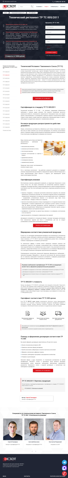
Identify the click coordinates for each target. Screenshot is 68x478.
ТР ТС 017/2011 (6, 98)
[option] (12, 433)
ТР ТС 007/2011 (6, 78)
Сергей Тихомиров (31, 397)
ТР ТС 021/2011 (6, 107)
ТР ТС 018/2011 (6, 101)
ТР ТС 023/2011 (6, 114)
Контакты (63, 6)
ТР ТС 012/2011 (6, 94)
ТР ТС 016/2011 (6, 91)
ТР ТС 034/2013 (6, 127)
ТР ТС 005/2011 (6, 75)
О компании (39, 6)
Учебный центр (54, 6)
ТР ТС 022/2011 (6, 111)
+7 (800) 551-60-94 (59, 1)
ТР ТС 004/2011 (6, 71)
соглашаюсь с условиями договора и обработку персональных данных (54, 47)
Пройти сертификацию (43, 225)
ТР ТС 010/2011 (6, 88)
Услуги (46, 6)
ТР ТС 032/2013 (6, 120)
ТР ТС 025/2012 (6, 117)
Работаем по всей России (10, 1)
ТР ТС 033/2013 (6, 124)
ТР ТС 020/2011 (6, 104)
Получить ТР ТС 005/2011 (43, 98)
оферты (48, 47)
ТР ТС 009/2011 (6, 84)
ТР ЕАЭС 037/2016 (7, 130)
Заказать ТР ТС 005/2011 (43, 370)
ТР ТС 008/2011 (6, 81)
